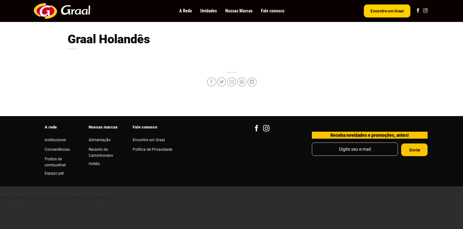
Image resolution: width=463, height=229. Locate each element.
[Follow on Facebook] (418, 10)
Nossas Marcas (239, 10)
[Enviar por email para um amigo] (231, 82)
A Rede (185, 10)
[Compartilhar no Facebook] (211, 82)
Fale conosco (272, 10)
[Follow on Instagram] (425, 10)
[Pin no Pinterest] (241, 82)
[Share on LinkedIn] (252, 82)
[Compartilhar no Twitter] (221, 82)
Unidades (208, 10)
